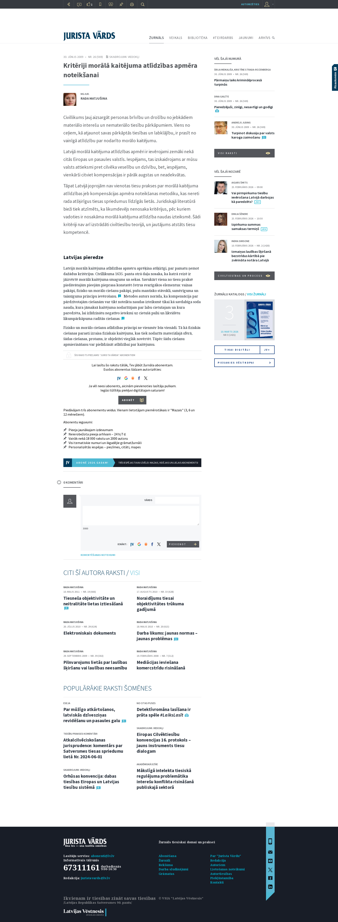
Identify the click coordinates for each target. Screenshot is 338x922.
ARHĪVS (264, 37)
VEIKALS (175, 37)
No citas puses (146, 703)
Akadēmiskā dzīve (147, 764)
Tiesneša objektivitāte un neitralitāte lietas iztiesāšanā (93, 601)
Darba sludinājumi (173, 869)
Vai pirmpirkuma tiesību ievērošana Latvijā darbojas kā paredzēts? (253, 197)
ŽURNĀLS (156, 37)
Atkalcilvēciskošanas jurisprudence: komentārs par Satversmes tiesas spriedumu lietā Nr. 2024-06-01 (93, 748)
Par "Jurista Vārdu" (225, 856)
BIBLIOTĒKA (198, 37)
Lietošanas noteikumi (227, 869)
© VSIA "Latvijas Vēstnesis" (181, 898)
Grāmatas (167, 874)
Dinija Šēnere (240, 214)
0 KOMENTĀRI (73, 482)
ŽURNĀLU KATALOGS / (240, 294)
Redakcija (218, 860)
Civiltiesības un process (244, 275)
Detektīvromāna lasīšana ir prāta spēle (164, 712)
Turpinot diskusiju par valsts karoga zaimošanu (253, 135)
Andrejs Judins (241, 122)
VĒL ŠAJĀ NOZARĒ (227, 171)
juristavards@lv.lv (95, 878)
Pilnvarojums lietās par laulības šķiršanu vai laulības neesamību (95, 665)
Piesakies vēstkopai (244, 362)
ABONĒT (128, 400)
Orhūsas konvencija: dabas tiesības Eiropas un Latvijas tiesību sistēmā (91, 781)
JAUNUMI (246, 37)
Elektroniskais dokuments (89, 633)
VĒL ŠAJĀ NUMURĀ (227, 58)
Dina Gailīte (221, 96)
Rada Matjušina (94, 98)
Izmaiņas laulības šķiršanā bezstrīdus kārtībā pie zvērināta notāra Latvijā (251, 255)
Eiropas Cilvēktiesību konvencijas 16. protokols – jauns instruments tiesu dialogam (164, 742)
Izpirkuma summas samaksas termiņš (246, 226)
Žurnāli (164, 860)
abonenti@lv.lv (102, 856)
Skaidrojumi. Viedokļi (124, 57)
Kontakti (217, 882)
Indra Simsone (240, 241)
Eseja (66, 703)
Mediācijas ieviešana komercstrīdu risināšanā (161, 665)
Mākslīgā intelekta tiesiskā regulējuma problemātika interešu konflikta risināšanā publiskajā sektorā (165, 779)
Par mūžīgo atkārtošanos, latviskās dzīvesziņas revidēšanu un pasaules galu (91, 714)
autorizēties (250, 4)
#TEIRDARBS (223, 37)
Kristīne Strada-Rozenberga (252, 69)
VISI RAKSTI (244, 153)
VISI (135, 572)
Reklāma (166, 865)
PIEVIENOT (177, 544)
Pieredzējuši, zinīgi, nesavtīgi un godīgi (243, 107)
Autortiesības (221, 874)
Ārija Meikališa (223, 69)
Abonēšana (168, 856)
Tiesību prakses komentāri (80, 733)
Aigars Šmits (240, 182)
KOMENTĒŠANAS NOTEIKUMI (98, 555)
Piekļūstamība (222, 878)
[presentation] (177, 532)
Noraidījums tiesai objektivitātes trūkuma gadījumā (160, 603)
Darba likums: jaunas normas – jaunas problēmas (167, 635)
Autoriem (217, 865)
